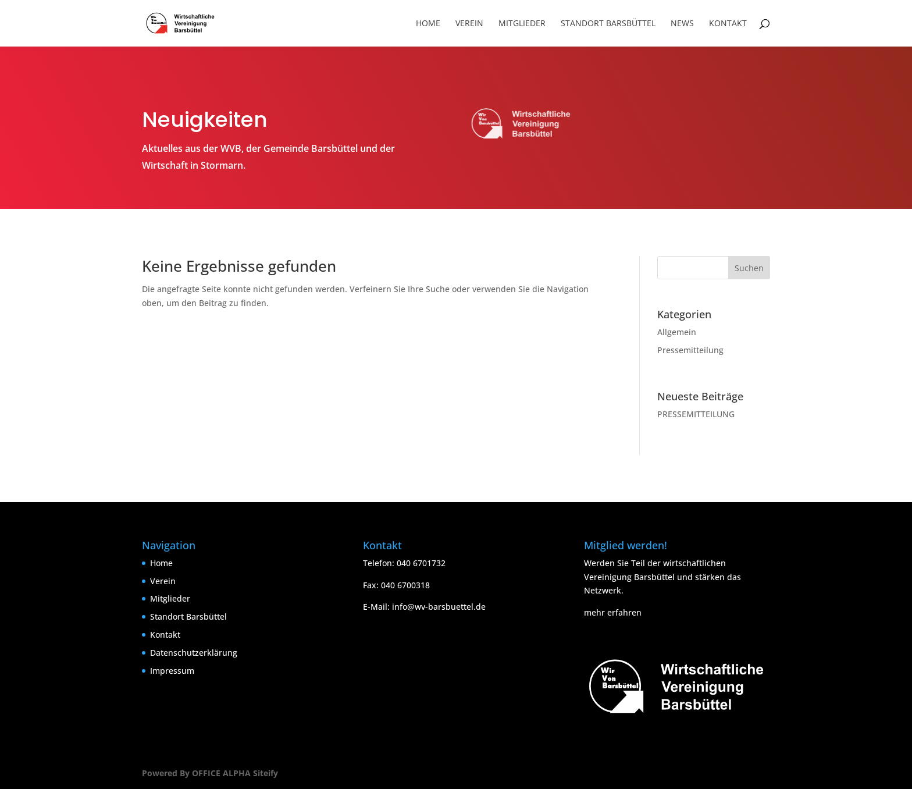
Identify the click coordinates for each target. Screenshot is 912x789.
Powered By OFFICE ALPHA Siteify (210, 773)
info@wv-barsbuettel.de (439, 606)
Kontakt (728, 24)
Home (428, 24)
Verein (469, 24)
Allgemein (676, 331)
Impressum (172, 670)
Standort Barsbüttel (608, 24)
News (682, 24)
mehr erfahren (613, 612)
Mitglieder (522, 24)
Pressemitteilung (690, 350)
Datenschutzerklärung (193, 652)
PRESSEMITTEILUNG (696, 414)
